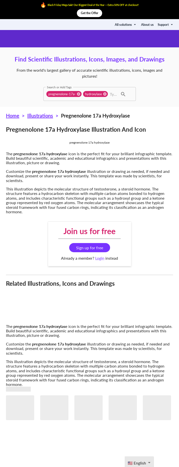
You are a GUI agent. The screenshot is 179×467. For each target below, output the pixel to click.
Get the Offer (89, 13)
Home (12, 116)
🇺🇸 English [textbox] (137, 463)
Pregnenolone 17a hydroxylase (95, 116)
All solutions (126, 24)
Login (99, 258)
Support (166, 24)
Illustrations (40, 116)
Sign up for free (89, 247)
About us (147, 25)
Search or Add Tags (59, 87)
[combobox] (113, 94)
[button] (64, 94)
